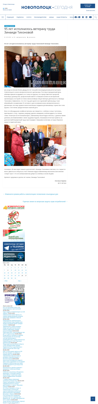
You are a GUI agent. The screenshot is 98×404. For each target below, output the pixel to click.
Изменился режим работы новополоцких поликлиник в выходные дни (30, 194)
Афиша (51, 17)
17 (85, 91)
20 (96, 91)
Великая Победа (31, 369)
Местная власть (10, 367)
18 (89, 91)
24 (85, 94)
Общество (8, 369)
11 (89, 88)
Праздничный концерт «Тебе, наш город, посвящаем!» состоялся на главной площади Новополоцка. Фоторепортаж (83, 232)
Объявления (59, 386)
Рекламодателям (40, 17)
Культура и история (11, 383)
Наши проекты (62, 17)
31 (85, 96)
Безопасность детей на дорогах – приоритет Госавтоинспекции (83, 186)
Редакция (10, 17)
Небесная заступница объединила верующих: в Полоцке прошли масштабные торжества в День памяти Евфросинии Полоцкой (83, 193)
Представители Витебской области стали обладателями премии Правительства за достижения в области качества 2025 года (83, 165)
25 (89, 94)
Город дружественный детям (35, 371)
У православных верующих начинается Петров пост (81, 198)
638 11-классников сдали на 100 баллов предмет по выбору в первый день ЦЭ (82, 171)
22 (78, 94)
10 (85, 88)
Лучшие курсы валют (90, 10)
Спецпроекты (9, 388)
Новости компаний (11, 378)
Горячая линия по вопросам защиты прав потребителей (45, 202)
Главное (8, 364)
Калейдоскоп (9, 393)
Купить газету (84, 332)
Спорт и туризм (10, 381)
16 (82, 91)
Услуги (28, 17)
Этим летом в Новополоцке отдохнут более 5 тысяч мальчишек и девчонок (84, 221)
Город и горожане (9, 26)
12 (92, 88)
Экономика (9, 371)
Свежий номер (10, 395)
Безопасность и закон (12, 374)
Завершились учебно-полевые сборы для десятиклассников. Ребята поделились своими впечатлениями (82, 147)
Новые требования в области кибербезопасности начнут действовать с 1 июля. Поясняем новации (83, 203)
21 (75, 94)
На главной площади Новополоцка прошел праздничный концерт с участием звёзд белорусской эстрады (83, 226)
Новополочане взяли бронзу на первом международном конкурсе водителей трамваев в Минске (83, 134)
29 (78, 96)
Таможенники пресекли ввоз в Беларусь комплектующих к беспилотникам (82, 176)
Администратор (22, 37)
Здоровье (8, 386)
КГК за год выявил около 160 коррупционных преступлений (82, 126)
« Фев (76, 99)
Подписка (20, 17)
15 (78, 91)
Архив (7, 398)
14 (75, 91)
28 (75, 96)
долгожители (32, 37)
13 (96, 88)
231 (13, 37)
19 (92, 91)
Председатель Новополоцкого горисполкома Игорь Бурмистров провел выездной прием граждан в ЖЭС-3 (83, 141)
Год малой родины (32, 367)
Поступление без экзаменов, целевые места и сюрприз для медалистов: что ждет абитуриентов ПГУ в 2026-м (84, 216)
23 (82, 94)
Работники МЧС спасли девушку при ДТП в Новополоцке (84, 151)
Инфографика (9, 390)
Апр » (90, 99)
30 (82, 96)
